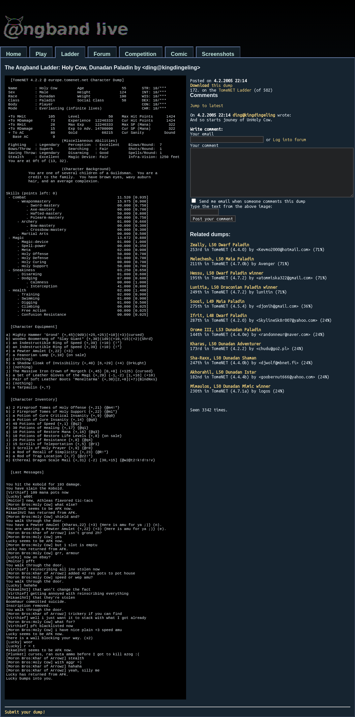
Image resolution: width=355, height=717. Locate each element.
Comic (179, 54)
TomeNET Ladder (235, 90)
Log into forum (289, 139)
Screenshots (218, 54)
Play (41, 54)
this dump (211, 85)
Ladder (70, 54)
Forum (102, 54)
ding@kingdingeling (254, 115)
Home (13, 54)
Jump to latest (206, 105)
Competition (140, 54)
